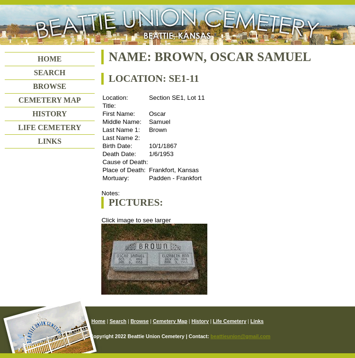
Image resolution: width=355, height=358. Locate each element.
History (49, 114)
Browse (49, 86)
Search (50, 73)
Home (50, 59)
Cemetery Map (49, 100)
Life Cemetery (49, 127)
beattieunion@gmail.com (240, 336)
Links (50, 141)
